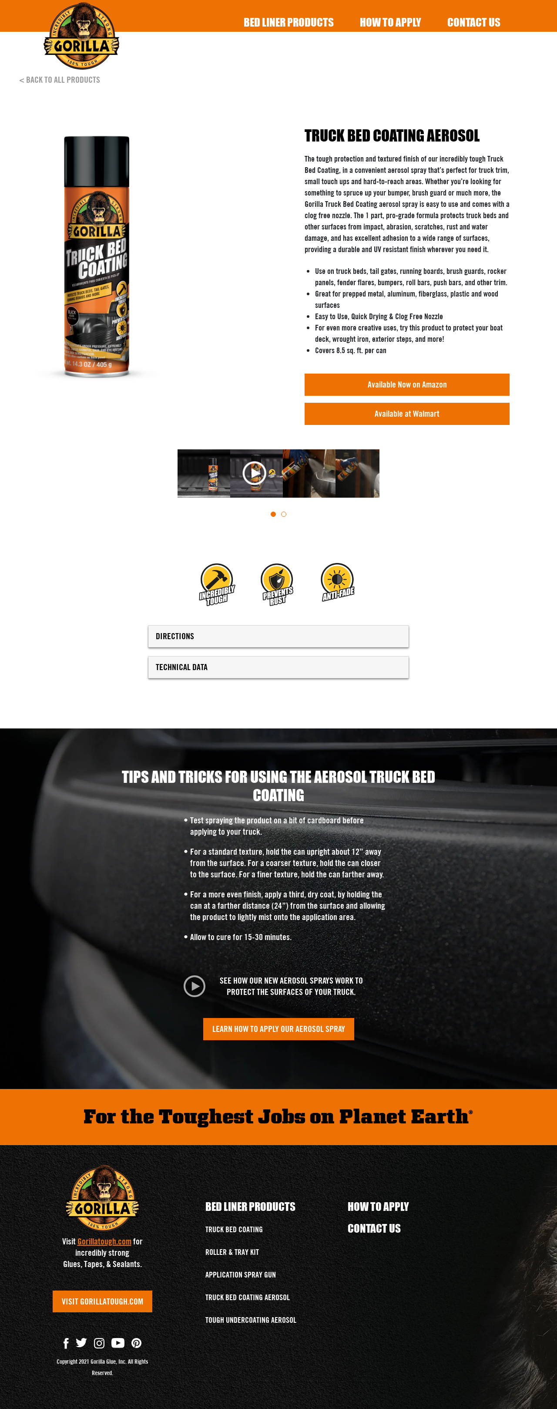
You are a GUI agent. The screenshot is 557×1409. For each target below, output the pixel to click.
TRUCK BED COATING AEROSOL (247, 1297)
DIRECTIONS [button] (278, 636)
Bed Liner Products (289, 22)
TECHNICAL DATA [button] (278, 667)
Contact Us (473, 22)
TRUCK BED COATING (234, 1229)
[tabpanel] (202, 473)
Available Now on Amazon (407, 384)
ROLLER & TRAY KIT (232, 1252)
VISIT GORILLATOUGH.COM (102, 1301)
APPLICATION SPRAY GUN (240, 1275)
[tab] (273, 514)
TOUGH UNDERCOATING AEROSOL (250, 1320)
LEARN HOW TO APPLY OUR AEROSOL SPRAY (278, 1028)
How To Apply (390, 22)
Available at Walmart (407, 413)
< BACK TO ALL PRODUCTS (59, 79)
